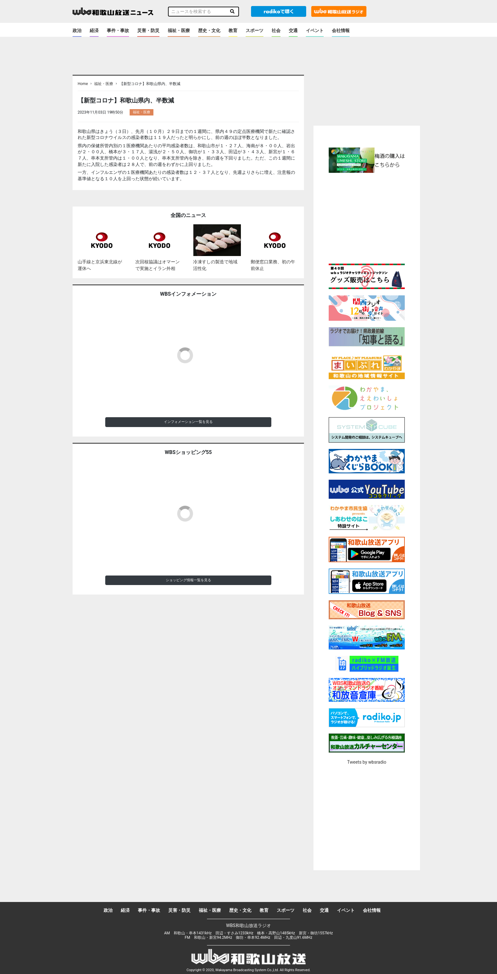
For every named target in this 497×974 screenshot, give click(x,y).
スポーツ (254, 30)
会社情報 (341, 30)
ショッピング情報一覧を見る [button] (188, 580)
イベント (315, 30)
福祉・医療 (179, 30)
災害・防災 (148, 30)
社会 (276, 30)
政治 (77, 30)
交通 (293, 30)
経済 (94, 30)
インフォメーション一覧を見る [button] (188, 422)
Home (83, 84)
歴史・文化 (209, 30)
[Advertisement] (367, 217)
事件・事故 (118, 30)
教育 (233, 30)
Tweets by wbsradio (366, 762)
